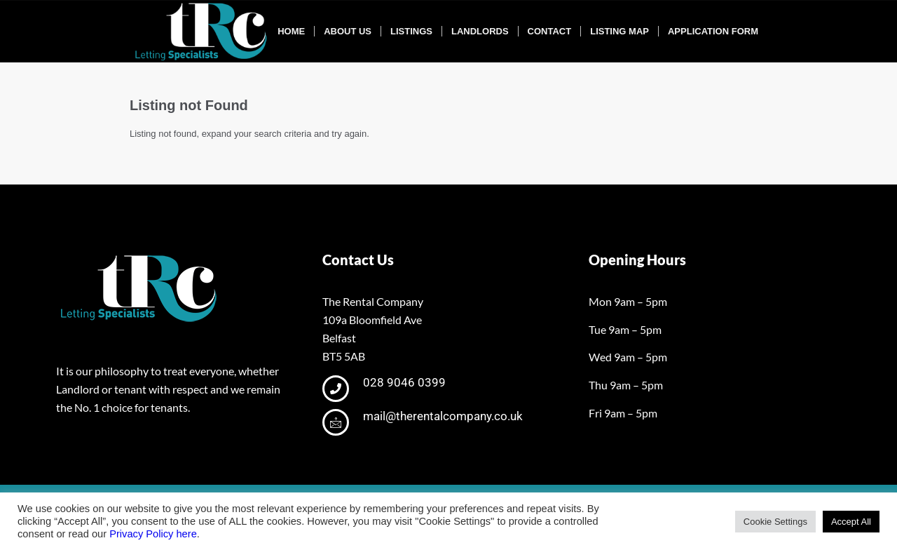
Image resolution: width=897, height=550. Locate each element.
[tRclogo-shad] (202, 31)
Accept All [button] (851, 521)
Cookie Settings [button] (775, 521)
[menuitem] (291, 31)
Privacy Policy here (153, 533)
